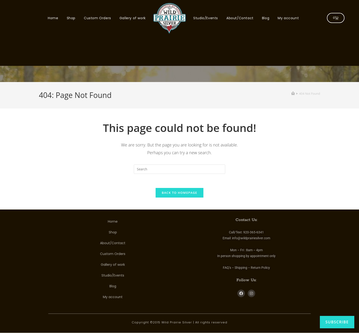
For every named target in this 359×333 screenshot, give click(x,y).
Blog (265, 18)
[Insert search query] (179, 169)
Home (53, 18)
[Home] (293, 93)
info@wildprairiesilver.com (251, 238)
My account (288, 18)
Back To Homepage (179, 193)
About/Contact (240, 18)
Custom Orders (97, 18)
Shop (71, 18)
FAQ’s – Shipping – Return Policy (246, 268)
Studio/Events (205, 18)
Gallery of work (133, 18)
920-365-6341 (253, 232)
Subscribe (337, 322)
